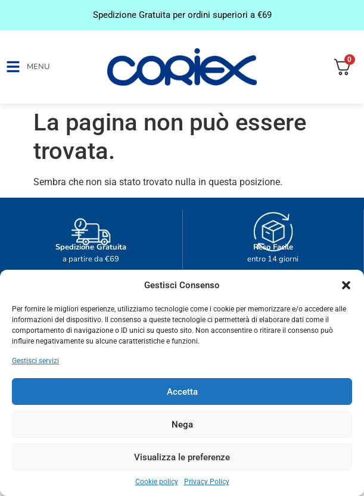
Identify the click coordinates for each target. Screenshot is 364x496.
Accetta (182, 391)
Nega (182, 424)
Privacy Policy (206, 482)
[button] (346, 285)
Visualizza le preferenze (182, 457)
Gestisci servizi (35, 361)
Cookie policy (156, 482)
